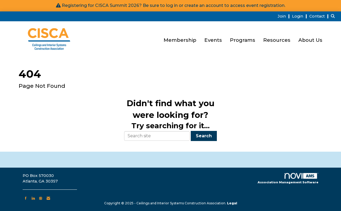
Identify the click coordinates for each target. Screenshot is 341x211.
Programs (242, 40)
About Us (310, 40)
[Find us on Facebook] (26, 198)
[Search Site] (334, 16)
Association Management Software (288, 178)
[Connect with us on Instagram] (41, 198)
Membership (180, 40)
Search (204, 135)
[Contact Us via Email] (48, 198)
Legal (232, 203)
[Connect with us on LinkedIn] (33, 198)
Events (213, 40)
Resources (276, 40)
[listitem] (284, 16)
